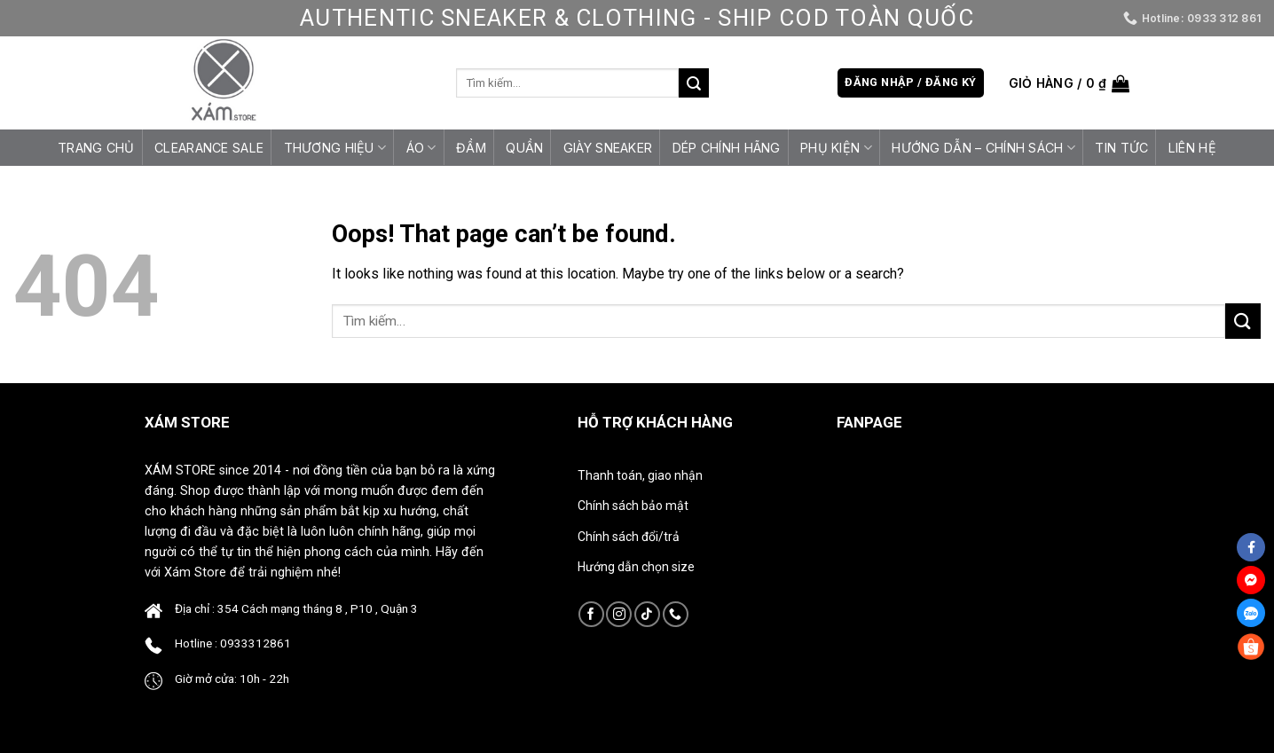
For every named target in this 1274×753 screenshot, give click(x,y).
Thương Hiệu (335, 147)
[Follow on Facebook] (591, 614)
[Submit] (694, 83)
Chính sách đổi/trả (629, 536)
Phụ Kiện (836, 147)
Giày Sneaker (607, 147)
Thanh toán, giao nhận (640, 475)
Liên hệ (1192, 147)
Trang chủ (96, 147)
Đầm (471, 147)
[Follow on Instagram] (619, 614)
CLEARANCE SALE (208, 147)
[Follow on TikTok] (647, 614)
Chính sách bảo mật (633, 505)
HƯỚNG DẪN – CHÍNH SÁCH (983, 147)
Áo (421, 147)
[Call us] (675, 614)
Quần (524, 147)
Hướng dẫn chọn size (636, 567)
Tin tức (1121, 147)
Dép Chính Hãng (726, 147)
